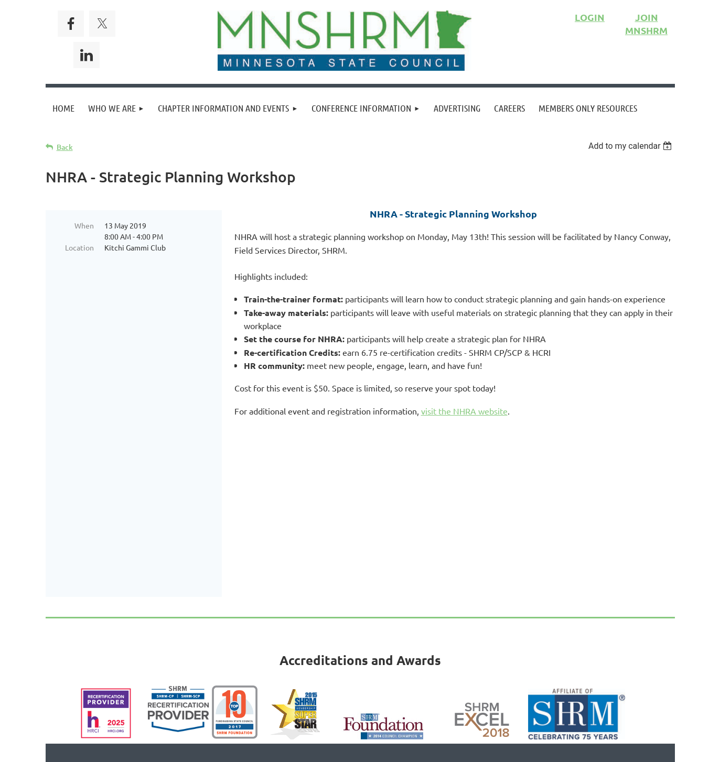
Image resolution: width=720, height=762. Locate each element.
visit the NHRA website (464, 411)
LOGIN (590, 17)
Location (79, 247)
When (84, 225)
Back (65, 147)
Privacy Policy (397, 671)
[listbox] (631, 146)
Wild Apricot (550, 748)
